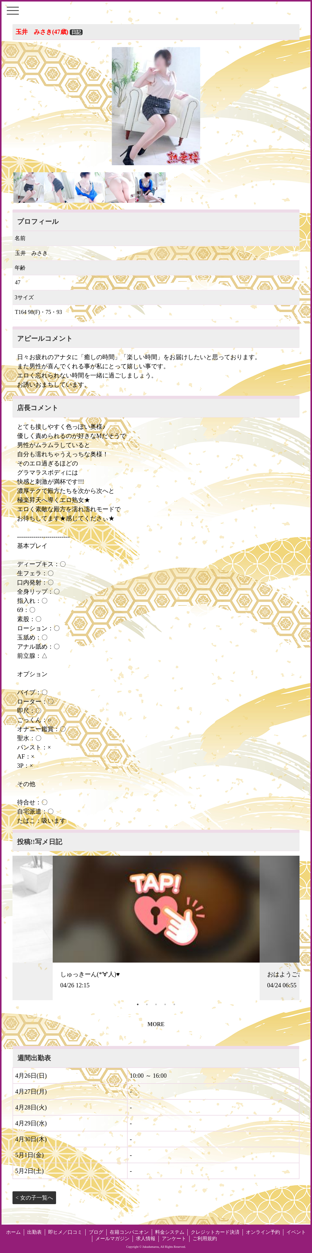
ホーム (13, 1232)
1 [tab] (138, 1004)
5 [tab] (174, 1004)
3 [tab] (156, 1004)
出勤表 (34, 1232)
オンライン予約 (263, 1232)
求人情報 (145, 1238)
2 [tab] (147, 1004)
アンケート (174, 1238)
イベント (296, 1232)
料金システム (169, 1232)
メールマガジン (112, 1238)
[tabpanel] (156, 928)
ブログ (96, 1232)
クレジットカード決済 (215, 1232)
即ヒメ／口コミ (65, 1232)
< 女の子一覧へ (34, 1198)
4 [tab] (165, 1004)
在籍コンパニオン (129, 1232)
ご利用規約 (205, 1238)
